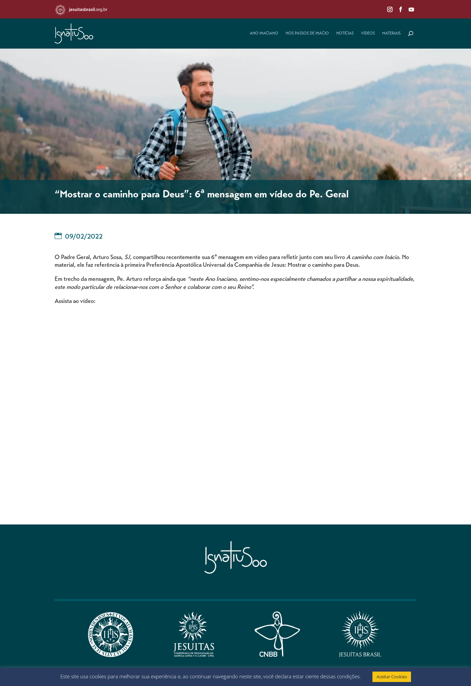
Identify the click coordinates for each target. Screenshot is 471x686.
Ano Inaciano (264, 34)
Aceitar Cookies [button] (391, 677)
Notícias (345, 34)
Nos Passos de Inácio (307, 34)
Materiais (391, 34)
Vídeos (368, 34)
